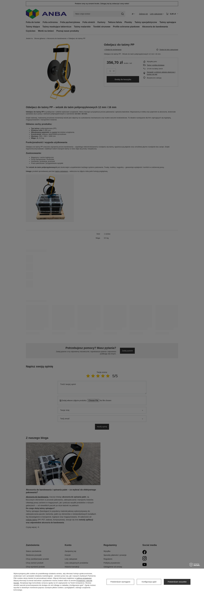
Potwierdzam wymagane (120, 582)
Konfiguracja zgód (149, 582)
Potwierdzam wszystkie (177, 582)
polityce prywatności (83, 578)
